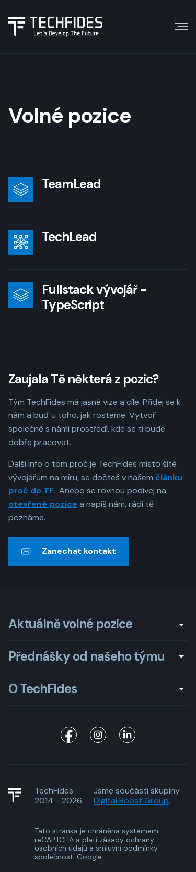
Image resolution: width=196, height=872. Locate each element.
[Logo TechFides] (55, 27)
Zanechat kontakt (79, 551)
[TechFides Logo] (19, 795)
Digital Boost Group (131, 801)
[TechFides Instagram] (98, 735)
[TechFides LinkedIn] (127, 735)
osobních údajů (60, 848)
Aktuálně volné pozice (70, 624)
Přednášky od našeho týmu (86, 656)
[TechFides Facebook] (69, 735)
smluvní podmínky (127, 848)
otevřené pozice (42, 504)
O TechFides (42, 689)
